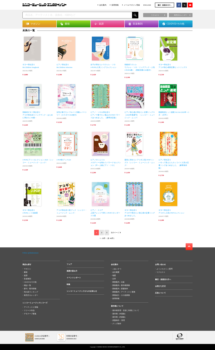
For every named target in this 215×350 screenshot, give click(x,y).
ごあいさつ (116, 269)
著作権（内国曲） (119, 317)
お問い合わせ (160, 264)
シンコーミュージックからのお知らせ (82, 291)
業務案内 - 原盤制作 (120, 289)
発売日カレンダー (31, 295)
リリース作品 (29, 310)
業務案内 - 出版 (118, 282)
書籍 (25, 272)
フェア (69, 264)
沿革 (114, 279)
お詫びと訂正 (160, 286)
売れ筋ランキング (31, 292)
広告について (160, 293)
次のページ (115, 233)
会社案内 (102, 5)
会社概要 (115, 272)
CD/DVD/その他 (30, 282)
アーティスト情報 (31, 307)
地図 (114, 275)
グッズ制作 (116, 324)
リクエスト (160, 272)
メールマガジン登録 (132, 5)
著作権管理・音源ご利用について (125, 310)
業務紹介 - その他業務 (121, 295)
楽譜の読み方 (72, 271)
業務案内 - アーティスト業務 (123, 292)
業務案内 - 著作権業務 (121, 285)
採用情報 (115, 5)
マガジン (27, 269)
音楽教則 (27, 279)
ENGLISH (147, 5)
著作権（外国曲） (119, 314)
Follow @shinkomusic (30, 253)
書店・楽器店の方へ (164, 5)
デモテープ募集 (30, 314)
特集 (68, 284)
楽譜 (25, 275)
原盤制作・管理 (118, 320)
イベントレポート (74, 278)
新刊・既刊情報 (30, 289)
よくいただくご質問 (164, 269)
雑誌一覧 (27, 285)
